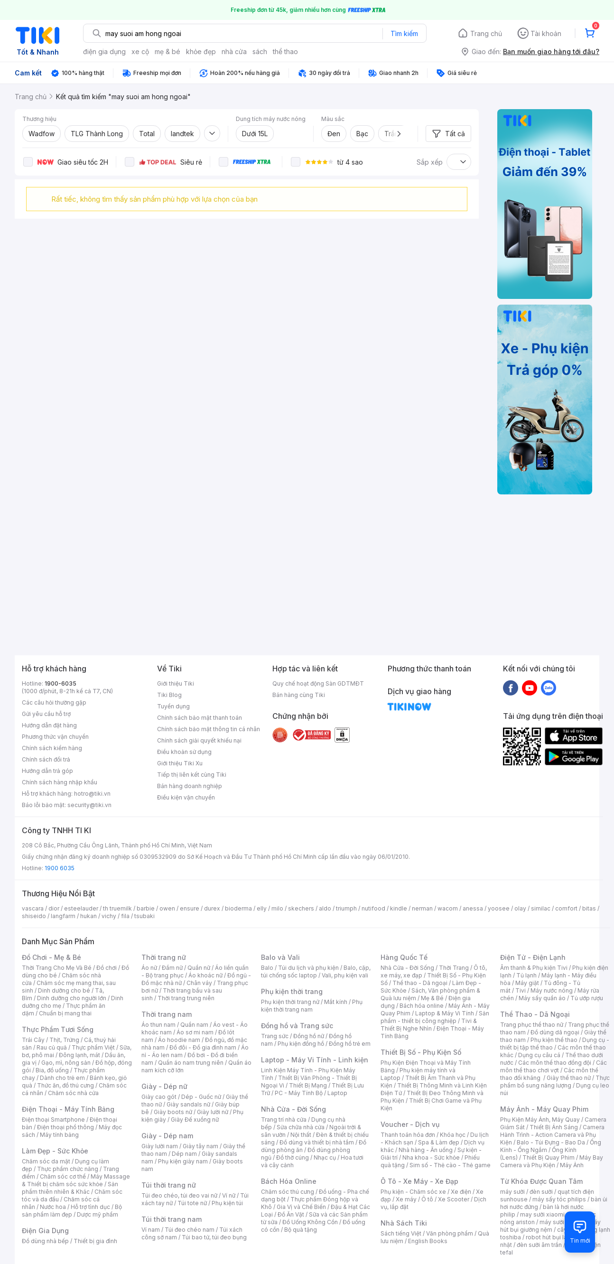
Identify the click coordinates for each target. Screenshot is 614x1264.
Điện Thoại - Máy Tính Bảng (68, 1109)
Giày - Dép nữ (164, 1086)
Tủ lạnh (526, 975)
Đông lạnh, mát (79, 1055)
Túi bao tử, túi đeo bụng (214, 1237)
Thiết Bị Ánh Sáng (554, 1127)
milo (277, 908)
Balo (267, 967)
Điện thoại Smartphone (53, 1119)
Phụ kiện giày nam (183, 1161)
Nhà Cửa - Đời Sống (293, 1109)
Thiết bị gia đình (95, 1241)
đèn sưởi (541, 1191)
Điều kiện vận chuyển (186, 797)
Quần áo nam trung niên (190, 1062)
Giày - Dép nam (167, 1136)
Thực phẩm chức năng (67, 1168)
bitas (589, 908)
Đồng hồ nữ (308, 1036)
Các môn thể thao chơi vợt (553, 1066)
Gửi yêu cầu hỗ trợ (46, 713)
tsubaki (144, 916)
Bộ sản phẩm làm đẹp (72, 1210)
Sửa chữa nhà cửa (301, 1127)
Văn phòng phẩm (449, 1233)
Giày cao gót (159, 1096)
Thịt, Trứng (64, 1039)
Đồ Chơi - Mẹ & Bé (51, 957)
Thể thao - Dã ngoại (419, 982)
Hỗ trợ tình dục (90, 1206)
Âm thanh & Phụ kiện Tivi (533, 967)
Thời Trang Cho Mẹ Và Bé (57, 967)
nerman (422, 908)
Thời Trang (454, 967)
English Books (427, 1241)
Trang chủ (486, 33)
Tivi (520, 990)
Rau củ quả (52, 1047)
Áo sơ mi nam (195, 1032)
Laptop (337, 1093)
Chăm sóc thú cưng (287, 1191)
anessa (473, 908)
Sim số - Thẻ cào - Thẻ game (450, 1165)
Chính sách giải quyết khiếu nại (199, 740)
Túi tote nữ (192, 1203)
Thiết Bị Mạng (308, 1085)
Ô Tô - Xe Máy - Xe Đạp (419, 1181)
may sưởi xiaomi (542, 1214)
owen (167, 908)
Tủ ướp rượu (586, 998)
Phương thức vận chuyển (55, 736)
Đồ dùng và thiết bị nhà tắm (316, 1142)
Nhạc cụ (325, 1157)
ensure (189, 908)
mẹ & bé (167, 51)
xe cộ (140, 51)
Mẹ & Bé (432, 998)
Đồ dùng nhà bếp (45, 1241)
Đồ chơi (106, 967)
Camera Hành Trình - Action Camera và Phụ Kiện (552, 1135)
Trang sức (274, 1036)
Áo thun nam (158, 1024)
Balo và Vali (280, 957)
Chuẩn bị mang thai (65, 1013)
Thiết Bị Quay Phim (548, 1157)
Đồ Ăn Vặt (291, 1214)
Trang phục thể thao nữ (531, 1024)
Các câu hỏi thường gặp (54, 702)
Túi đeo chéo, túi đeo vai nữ (179, 1195)
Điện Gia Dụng (45, 1231)
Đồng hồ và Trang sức (297, 1026)
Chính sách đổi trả (46, 759)
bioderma (238, 908)
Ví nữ (228, 1195)
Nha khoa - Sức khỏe (431, 1157)
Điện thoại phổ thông (65, 1127)
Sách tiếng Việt (401, 1233)
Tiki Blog (169, 694)
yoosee (499, 908)
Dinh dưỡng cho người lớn (71, 998)
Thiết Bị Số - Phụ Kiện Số (421, 1052)
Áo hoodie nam (179, 1039)
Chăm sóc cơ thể (63, 1176)
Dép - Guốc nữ (201, 1096)
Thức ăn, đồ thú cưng (65, 1085)
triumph (346, 908)
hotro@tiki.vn (92, 793)
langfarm (63, 916)
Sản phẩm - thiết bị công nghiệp (435, 1017)
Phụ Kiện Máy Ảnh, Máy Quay (540, 1119)
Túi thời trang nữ (168, 1185)
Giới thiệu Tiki (175, 683)
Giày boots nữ (173, 1111)
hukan (88, 916)
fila (125, 916)
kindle (398, 908)
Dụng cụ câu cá (539, 1055)
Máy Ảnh (572, 1165)
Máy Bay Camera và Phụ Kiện (551, 1161)
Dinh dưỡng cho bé (64, 990)
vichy (109, 916)
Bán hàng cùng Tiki (298, 694)
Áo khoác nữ (205, 975)
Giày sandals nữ (188, 1104)
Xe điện (461, 1191)
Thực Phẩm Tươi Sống (57, 1029)
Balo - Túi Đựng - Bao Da (551, 1142)
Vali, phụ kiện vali (345, 975)
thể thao (285, 51)
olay (520, 908)
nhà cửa (234, 51)
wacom (447, 908)
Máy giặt (527, 982)
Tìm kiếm (404, 33)
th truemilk (117, 908)
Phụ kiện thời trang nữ (290, 1001)
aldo (325, 908)
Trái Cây (33, 1039)
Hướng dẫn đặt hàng (49, 725)
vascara (33, 908)
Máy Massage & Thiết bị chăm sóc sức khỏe (76, 1180)
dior (53, 908)
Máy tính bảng (59, 1134)
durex (212, 908)
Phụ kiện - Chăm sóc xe (413, 1191)
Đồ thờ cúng (292, 1157)
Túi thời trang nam (171, 1219)
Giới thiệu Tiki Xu (180, 763)
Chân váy (199, 982)
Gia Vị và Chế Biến (301, 1206)
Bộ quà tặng (300, 1229)
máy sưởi (512, 1191)
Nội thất (300, 1134)
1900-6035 (60, 683)
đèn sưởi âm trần (539, 1244)
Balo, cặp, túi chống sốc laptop (316, 971)
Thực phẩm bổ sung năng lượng (555, 1081)
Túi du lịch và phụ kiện (308, 967)
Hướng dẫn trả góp (47, 770)
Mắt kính (335, 1001)
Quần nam (194, 1024)
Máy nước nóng (551, 990)
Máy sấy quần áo (542, 998)
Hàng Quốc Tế (404, 957)
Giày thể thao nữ (569, 1077)
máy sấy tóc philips (559, 1199)
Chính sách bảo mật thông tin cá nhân (208, 729)
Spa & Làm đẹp (438, 1142)
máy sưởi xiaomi (562, 1222)
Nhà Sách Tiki (404, 1223)
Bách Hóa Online (288, 1181)
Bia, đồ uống (52, 1070)
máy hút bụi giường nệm (550, 1225)
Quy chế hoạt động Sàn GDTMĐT (318, 683)
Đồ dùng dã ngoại (554, 1032)
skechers (301, 908)
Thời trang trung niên (186, 998)
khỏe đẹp (201, 51)
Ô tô (427, 1199)
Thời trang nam (166, 1014)
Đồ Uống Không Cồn (310, 1222)
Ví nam (150, 1229)
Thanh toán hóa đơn (408, 1134)
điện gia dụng (104, 51)
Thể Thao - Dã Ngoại (535, 1014)
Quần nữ (198, 967)
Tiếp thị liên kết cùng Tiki (191, 774)
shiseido (34, 916)
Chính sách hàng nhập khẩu (59, 782)
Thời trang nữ (163, 957)
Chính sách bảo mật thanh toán (199, 717)
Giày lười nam (159, 1146)
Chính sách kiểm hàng (52, 748)
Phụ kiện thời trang (292, 991)
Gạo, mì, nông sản (66, 1062)
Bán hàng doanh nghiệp (189, 786)
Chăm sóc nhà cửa (73, 1093)
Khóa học (452, 1134)
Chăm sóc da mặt (46, 1161)
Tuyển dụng (173, 706)
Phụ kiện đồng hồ (301, 1043)
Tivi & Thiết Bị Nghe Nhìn (429, 1024)
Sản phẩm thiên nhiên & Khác (70, 1187)
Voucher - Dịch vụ (410, 1124)
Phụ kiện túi (227, 1203)
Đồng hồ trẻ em (350, 1043)
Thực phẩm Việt (93, 1047)
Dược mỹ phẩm (97, 1214)
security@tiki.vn (89, 805)
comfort (566, 908)
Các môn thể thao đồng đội (554, 1062)
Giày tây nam (200, 1146)
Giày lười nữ (212, 1111)
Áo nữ (149, 967)
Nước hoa (53, 1206)
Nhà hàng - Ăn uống (426, 1149)
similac (540, 908)
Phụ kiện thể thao (553, 1039)
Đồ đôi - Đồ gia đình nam (202, 1047)
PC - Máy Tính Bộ (299, 1093)
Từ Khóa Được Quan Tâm (541, 1181)
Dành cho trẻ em (62, 1077)
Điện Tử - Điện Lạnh (533, 957)
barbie (146, 908)
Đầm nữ (172, 967)
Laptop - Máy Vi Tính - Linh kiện (314, 1060)
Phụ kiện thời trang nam (312, 1005)
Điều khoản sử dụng (184, 751)
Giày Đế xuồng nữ (195, 1119)
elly (262, 908)
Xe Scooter (453, 1199)
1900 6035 (59, 868)
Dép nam (184, 1153)
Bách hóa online (422, 1005)
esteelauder (81, 908)
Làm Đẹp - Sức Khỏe (55, 1151)
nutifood (373, 908)
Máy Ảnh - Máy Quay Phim (544, 1109)
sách (259, 51)
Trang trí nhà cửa (284, 1119)
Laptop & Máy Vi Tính (444, 1013)
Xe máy (406, 1199)
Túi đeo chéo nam (189, 1229)
